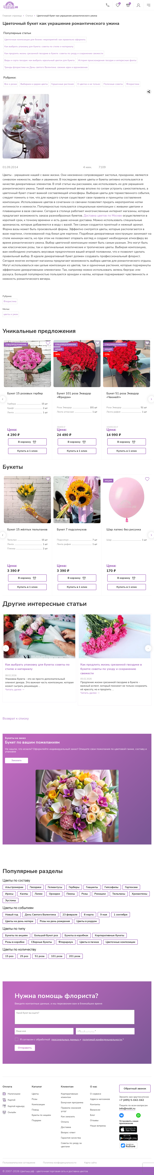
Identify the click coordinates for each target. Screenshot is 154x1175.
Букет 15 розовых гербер (25, 393)
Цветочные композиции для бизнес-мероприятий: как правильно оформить (45, 39)
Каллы (24, 894)
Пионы (71, 894)
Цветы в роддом (87, 921)
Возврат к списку (16, 718)
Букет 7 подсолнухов (72, 529)
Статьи (29, 15)
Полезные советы (113, 84)
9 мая (103, 914)
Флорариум (65, 942)
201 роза (74, 956)
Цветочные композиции (120, 942)
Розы (85, 894)
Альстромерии (14, 887)
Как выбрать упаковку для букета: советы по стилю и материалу (38, 46)
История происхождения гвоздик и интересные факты (107, 60)
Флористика (132, 84)
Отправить (25, 1048)
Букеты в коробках (76, 935)
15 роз (9, 956)
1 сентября (120, 914)
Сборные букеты (41, 942)
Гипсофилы (111, 887)
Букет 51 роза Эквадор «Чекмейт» (122, 395)
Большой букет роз (46, 935)
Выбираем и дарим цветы (34, 84)
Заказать (16, 760)
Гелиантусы (55, 887)
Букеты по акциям (16, 935)
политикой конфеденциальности (102, 1039)
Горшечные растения (62, 84)
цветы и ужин (11, 314)
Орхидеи (54, 894)
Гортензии (131, 887)
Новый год (11, 914)
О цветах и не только (88, 84)
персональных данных (65, 1039)
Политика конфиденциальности (59, 1163)
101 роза (56, 956)
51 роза (39, 956)
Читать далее (14, 689)
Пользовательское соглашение (19, 1163)
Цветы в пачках (89, 942)
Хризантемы (139, 894)
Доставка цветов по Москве (103, 215)
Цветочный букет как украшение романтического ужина (67, 15)
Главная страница (12, 15)
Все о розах (10, 84)
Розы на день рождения (55, 921)
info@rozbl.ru (127, 1108)
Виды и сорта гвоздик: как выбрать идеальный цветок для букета (39, 60)
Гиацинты (92, 887)
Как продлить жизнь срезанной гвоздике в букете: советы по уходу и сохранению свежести (53, 53)
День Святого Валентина (40, 914)
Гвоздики (35, 887)
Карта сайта (90, 1163)
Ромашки (100, 894)
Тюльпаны (118, 894)
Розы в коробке (14, 942)
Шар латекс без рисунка (123, 529)
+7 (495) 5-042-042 (131, 1100)
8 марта (89, 914)
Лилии (38, 894)
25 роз (24, 956)
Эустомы (10, 900)
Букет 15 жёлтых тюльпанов (27, 529)
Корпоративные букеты (109, 935)
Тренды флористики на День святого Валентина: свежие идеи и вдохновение (46, 67)
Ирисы (9, 894)
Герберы (74, 887)
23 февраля (70, 914)
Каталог (37, 1086)
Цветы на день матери (19, 921)
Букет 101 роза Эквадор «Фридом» (74, 395)
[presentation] (6, 648)
